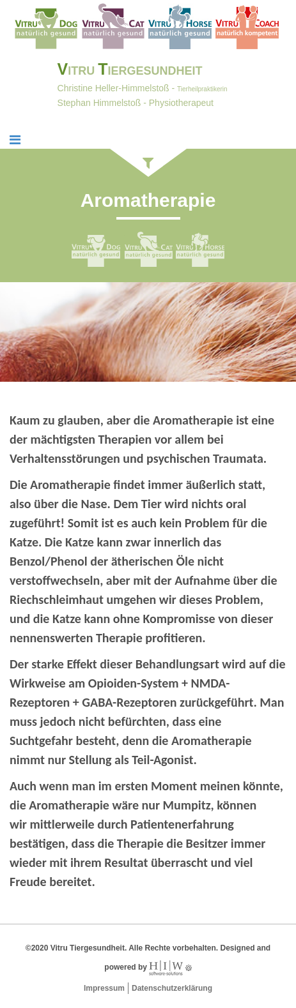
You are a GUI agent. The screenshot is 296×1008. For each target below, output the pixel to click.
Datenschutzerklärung (172, 988)
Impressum (104, 988)
